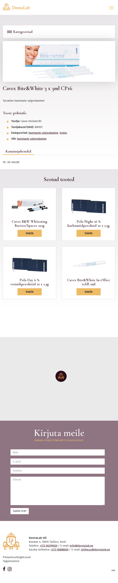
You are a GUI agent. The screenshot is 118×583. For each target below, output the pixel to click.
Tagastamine (11, 561)
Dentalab (18, 7)
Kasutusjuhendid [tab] (18, 151)
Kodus (63, 132)
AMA (113, 570)
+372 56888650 (59, 549)
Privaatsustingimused (17, 557)
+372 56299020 (48, 545)
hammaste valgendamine (32, 138)
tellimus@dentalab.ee (95, 549)
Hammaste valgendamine (43, 132)
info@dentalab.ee (81, 545)
